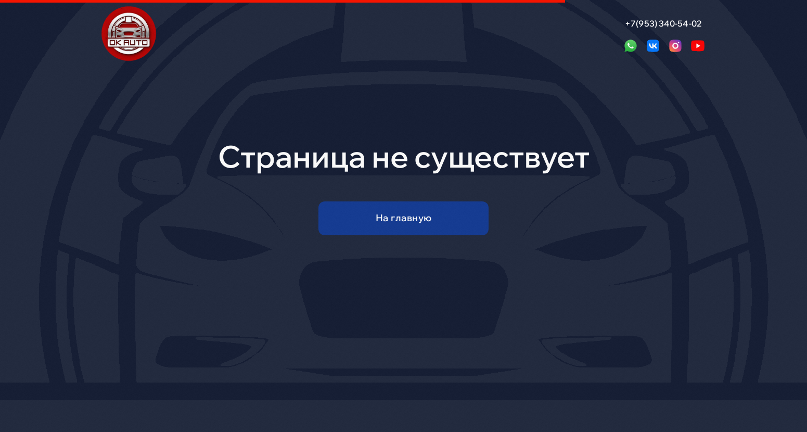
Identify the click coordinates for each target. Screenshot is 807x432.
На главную (404, 218)
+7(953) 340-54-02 (663, 23)
